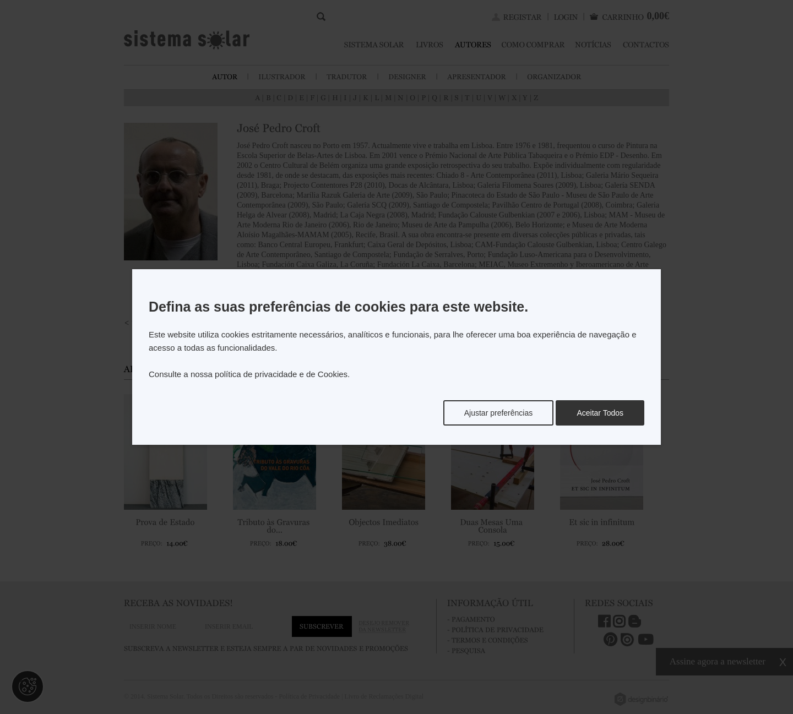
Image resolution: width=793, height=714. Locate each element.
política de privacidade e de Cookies (281, 374)
